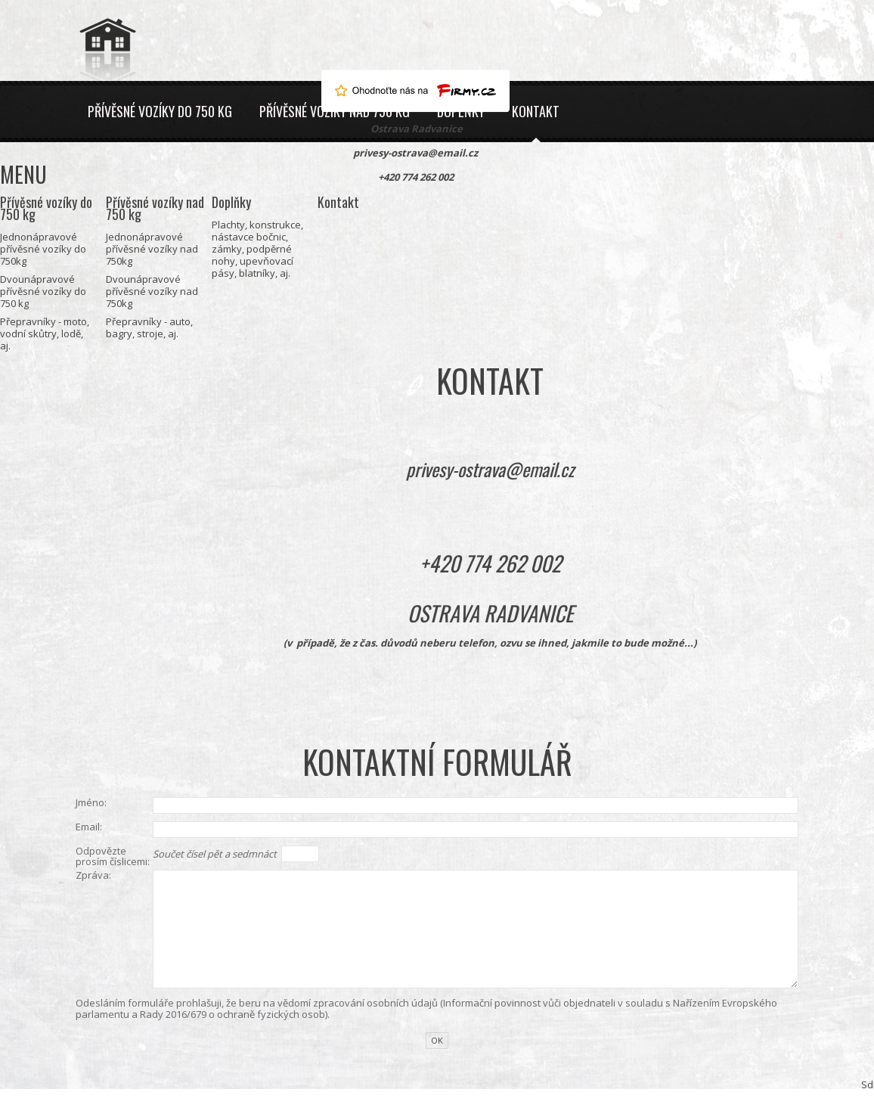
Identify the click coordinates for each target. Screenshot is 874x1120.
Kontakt (535, 111)
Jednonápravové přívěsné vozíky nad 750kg (152, 249)
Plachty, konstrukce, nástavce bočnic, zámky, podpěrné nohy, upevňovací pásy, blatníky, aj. (257, 249)
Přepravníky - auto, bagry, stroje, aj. (149, 327)
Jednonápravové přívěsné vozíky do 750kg (43, 249)
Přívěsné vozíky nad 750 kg (155, 208)
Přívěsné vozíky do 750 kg (160, 111)
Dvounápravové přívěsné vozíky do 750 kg (43, 291)
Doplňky (231, 202)
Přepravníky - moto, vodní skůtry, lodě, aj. (44, 333)
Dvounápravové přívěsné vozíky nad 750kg (152, 291)
